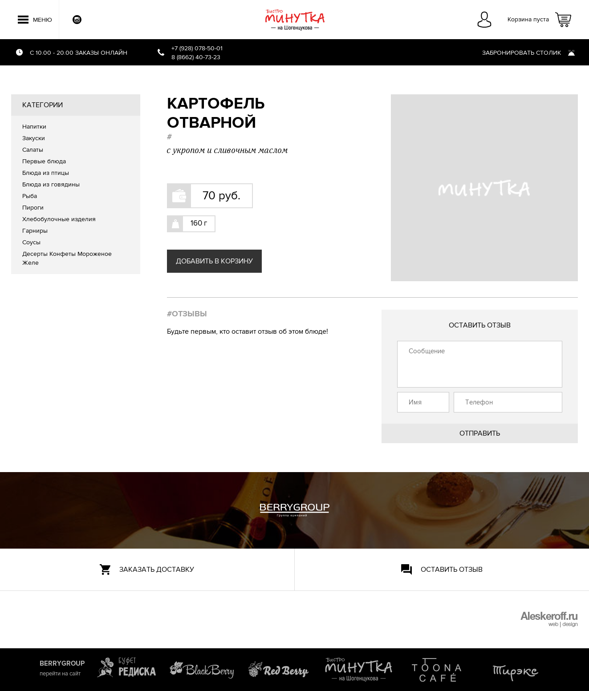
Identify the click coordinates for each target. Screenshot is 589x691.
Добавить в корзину (214, 261)
